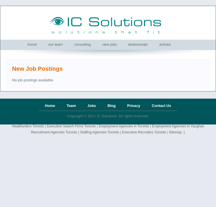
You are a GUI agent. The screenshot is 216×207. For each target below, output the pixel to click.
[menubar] (99, 44)
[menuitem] (32, 44)
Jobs (91, 105)
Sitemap (175, 132)
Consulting (82, 44)
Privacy (133, 105)
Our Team (55, 44)
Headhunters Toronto (28, 126)
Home (32, 44)
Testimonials (138, 44)
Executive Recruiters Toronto (144, 132)
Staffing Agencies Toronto (99, 132)
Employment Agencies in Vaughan (178, 126)
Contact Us (161, 105)
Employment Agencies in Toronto (124, 126)
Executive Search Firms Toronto (71, 126)
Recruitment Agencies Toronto (54, 132)
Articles (165, 44)
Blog (111, 105)
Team (71, 105)
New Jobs (109, 44)
